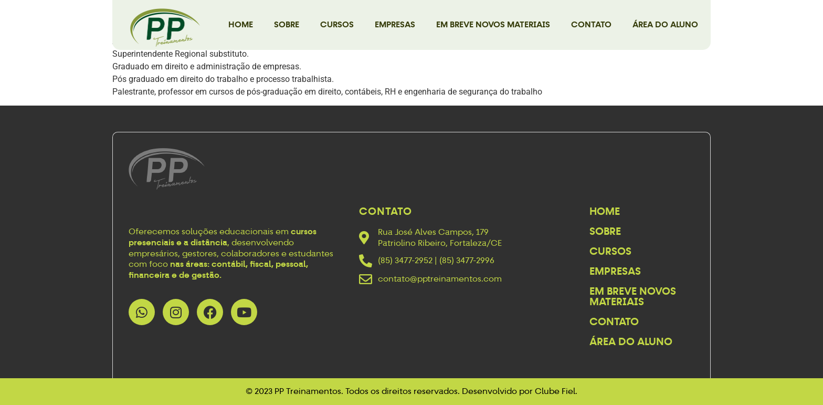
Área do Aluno (665, 24)
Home (240, 24)
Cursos (337, 24)
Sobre (286, 24)
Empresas (395, 24)
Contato (591, 24)
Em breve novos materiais (493, 24)
